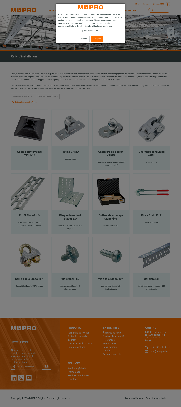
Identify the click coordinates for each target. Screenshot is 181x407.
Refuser (83, 39)
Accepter (97, 39)
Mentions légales (91, 31)
